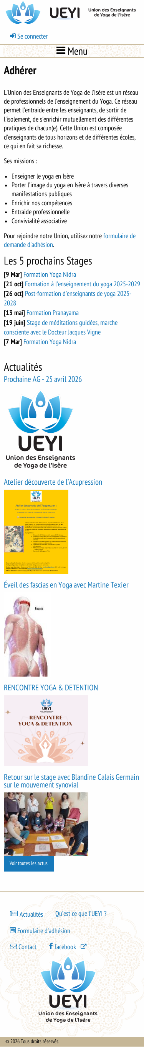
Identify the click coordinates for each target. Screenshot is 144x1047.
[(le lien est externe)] (68, 946)
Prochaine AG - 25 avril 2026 (43, 379)
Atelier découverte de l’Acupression (53, 482)
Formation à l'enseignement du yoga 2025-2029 (82, 284)
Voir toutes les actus (29, 863)
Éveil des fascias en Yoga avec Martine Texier (66, 585)
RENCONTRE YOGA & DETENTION (51, 687)
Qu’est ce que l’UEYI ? (80, 913)
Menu (72, 51)
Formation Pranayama (52, 313)
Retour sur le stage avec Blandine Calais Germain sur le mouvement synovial (71, 781)
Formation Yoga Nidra (49, 274)
